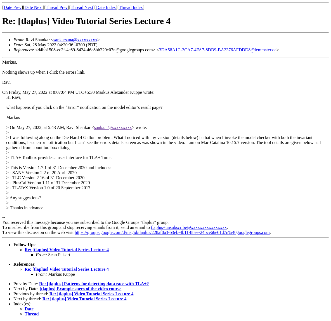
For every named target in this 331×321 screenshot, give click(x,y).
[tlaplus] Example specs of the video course (80, 288)
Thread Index (131, 7)
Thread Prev (57, 7)
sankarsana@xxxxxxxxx (75, 39)
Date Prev (13, 7)
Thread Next (82, 7)
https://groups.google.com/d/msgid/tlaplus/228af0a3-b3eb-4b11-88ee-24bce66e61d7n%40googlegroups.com (172, 232)
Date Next (34, 7)
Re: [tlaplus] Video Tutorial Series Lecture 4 (67, 249)
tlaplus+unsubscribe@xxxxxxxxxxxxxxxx (189, 227)
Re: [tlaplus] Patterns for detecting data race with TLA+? (94, 283)
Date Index (106, 7)
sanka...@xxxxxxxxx (113, 127)
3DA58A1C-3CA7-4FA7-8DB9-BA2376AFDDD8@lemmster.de (217, 49)
